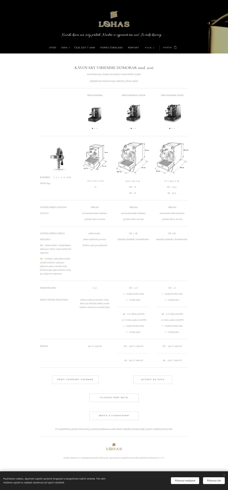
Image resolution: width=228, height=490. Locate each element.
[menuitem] (48, 48)
